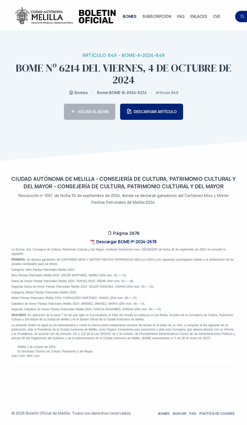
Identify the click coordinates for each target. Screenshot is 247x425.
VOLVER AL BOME (89, 112)
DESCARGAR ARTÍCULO (151, 112)
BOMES (130, 16)
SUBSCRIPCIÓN (156, 16)
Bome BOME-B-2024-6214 (122, 92)
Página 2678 (123, 233)
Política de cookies (218, 413)
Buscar (180, 413)
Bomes (78, 92)
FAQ (181, 16)
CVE (216, 16)
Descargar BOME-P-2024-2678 (123, 241)
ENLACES (198, 16)
